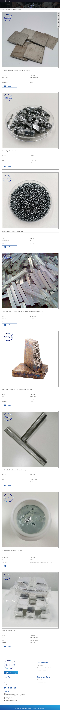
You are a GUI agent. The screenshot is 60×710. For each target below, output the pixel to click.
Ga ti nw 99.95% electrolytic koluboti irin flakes (16, 70)
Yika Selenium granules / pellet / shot (13, 231)
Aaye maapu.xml (41, 682)
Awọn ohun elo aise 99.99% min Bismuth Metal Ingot (17, 389)
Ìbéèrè (9, 86)
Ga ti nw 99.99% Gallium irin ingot (12, 550)
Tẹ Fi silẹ (8, 673)
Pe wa (5, 684)
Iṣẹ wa (5, 682)
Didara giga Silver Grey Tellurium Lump (13, 151)
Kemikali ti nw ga (41, 670)
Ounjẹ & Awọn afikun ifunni (44, 667)
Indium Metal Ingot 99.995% (10, 630)
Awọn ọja (7, 9)
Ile (2, 9)
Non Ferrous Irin (17, 9)
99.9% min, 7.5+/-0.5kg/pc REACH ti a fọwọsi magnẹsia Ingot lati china (23, 311)
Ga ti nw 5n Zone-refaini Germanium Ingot (14, 470)
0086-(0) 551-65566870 (12, 700)
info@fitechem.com (11, 698)
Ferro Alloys (40, 665)
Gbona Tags (40, 679)
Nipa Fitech (7, 679)
